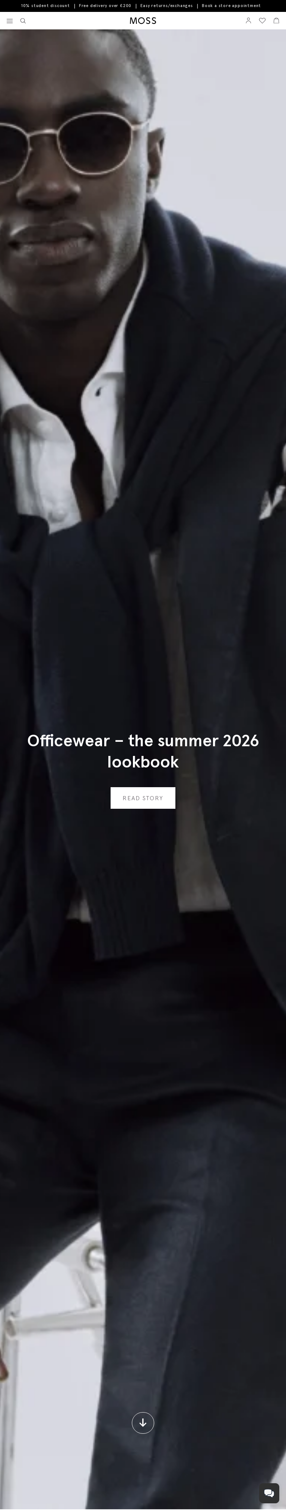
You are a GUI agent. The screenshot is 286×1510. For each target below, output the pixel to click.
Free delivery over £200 (105, 5)
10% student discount (45, 5)
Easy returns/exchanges (166, 5)
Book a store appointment (231, 6)
